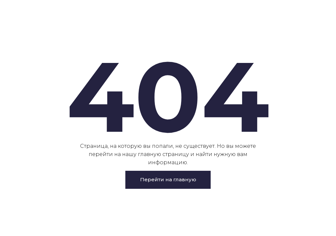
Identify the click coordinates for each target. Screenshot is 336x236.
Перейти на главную (168, 179)
